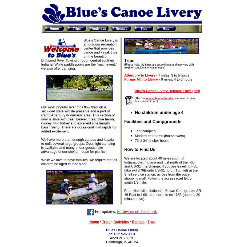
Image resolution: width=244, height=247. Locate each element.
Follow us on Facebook (137, 211)
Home (94, 222)
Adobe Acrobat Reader (159, 98)
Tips (151, 222)
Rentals (138, 222)
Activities (121, 222)
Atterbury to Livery (139, 75)
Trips (106, 222)
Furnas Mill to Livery (141, 79)
